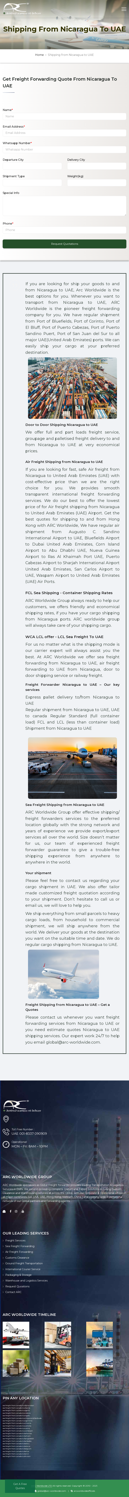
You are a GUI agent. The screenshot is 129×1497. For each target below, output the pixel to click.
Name (8, 110)
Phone (8, 223)
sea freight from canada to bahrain (17, 1436)
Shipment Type (14, 176)
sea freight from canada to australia (17, 1426)
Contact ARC (13, 1292)
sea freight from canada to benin (16, 1454)
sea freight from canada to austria (16, 1428)
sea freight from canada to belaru (16, 1444)
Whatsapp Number (17, 143)
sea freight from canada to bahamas (17, 1433)
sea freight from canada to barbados (17, 1441)
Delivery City (76, 159)
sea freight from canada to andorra (17, 1413)
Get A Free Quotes (20, 1486)
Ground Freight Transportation (24, 1263)
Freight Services (15, 1240)
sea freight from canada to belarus (16, 1446)
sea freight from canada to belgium (17, 1449)
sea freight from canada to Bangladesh (18, 1439)
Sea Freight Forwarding (19, 1246)
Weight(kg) (75, 176)
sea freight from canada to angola (16, 1416)
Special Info (11, 193)
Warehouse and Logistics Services (26, 1280)
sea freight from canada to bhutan (17, 1456)
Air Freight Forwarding (19, 1251)
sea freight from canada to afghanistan (18, 1405)
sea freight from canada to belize (16, 1451)
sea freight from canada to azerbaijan (18, 1431)
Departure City (13, 159)
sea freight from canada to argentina (17, 1421)
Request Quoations (17, 1286)
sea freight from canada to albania (16, 1408)
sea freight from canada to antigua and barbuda (22, 1418)
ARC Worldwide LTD (41, 1485)
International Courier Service (22, 1269)
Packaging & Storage (18, 1275)
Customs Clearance (17, 1257)
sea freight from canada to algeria (16, 1410)
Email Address (14, 126)
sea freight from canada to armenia (17, 1423)
